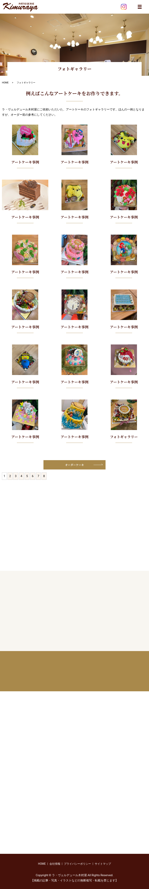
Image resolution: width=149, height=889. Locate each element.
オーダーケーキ (74, 465)
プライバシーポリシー (77, 863)
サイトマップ (103, 863)
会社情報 (54, 863)
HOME (5, 82)
